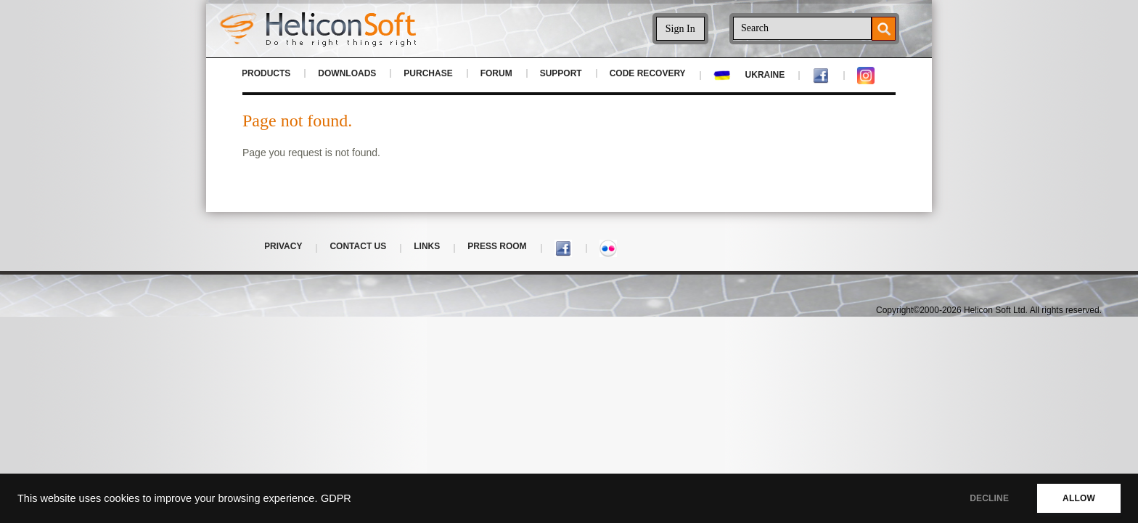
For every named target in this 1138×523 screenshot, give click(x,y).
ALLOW (1079, 498)
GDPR (336, 498)
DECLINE (989, 498)
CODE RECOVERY (648, 73)
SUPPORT (561, 73)
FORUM (496, 73)
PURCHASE (428, 73)
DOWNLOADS (347, 73)
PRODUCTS (266, 73)
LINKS (427, 246)
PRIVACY (283, 246)
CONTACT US (357, 246)
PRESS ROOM (496, 246)
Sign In (680, 28)
